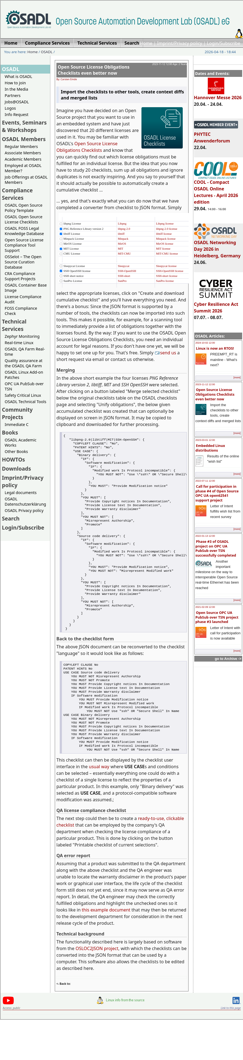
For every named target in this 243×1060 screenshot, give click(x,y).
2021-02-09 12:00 (205, 607)
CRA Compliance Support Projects (20, 276)
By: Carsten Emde (66, 79)
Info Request (16, 114)
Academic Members (23, 159)
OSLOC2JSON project (96, 989)
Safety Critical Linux (23, 395)
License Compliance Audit (23, 299)
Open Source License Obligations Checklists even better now (214, 394)
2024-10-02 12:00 (205, 342)
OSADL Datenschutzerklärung (25, 501)
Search (11, 518)
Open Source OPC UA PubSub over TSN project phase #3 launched (216, 617)
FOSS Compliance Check (21, 311)
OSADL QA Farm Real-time (25, 351)
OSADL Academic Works (20, 442)
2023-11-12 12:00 (205, 384)
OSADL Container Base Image (26, 287)
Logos (10, 108)
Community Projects (17, 413)
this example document (106, 951)
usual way (99, 807)
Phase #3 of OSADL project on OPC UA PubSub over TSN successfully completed (215, 548)
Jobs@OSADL (17, 101)
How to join (15, 82)
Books (10, 432)
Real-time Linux (19, 342)
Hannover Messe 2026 (218, 95)
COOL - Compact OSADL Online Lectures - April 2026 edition (216, 189)
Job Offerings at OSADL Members (26, 179)
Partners (13, 95)
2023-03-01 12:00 (205, 440)
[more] (237, 377)
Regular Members (21, 146)
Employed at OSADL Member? (23, 168)
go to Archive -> (228, 659)
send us (166, 353)
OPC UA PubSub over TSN (24, 386)
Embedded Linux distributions (210, 448)
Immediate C (17, 424)
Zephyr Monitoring (22, 336)
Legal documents (21, 492)
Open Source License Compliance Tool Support (24, 245)
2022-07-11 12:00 (205, 480)
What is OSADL (18, 76)
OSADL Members (24, 139)
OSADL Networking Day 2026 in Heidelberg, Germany (217, 246)
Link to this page (231, 1049)
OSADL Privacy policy (24, 510)
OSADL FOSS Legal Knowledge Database (24, 231)
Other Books (16, 451)
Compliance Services (17, 194)
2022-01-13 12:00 (205, 536)
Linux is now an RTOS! (215, 348)
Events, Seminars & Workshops (24, 126)
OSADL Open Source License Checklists (23, 219)
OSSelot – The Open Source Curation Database (23, 262)
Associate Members (23, 152)
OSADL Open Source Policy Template (23, 208)
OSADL (47, 51)
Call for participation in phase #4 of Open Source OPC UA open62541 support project (217, 493)
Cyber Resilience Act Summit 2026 (216, 305)
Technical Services (14, 325)
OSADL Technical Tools (25, 401)
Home (146, 43)
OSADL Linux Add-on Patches (24, 374)
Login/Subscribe (223, 43)
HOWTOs (13, 459)
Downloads (16, 468)
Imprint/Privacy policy (179, 43)
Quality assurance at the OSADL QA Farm (23, 363)
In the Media (16, 89)
